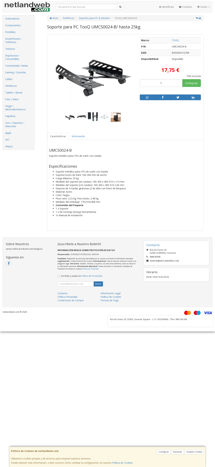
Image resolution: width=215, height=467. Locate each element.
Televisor (10, 48)
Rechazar (177, 451)
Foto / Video (12, 99)
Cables (8, 79)
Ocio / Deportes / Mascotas (14, 124)
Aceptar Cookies (194, 451)
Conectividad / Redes (16, 65)
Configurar (164, 451)
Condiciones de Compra (71, 300)
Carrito (203, 6)
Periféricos (11, 85)
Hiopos (9, 146)
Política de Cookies (122, 462)
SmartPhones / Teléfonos (13, 40)
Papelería (10, 116)
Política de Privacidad (90, 269)
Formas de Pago (110, 300)
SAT (7, 139)
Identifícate (166, 6)
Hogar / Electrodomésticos (15, 107)
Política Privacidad (67, 296)
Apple (8, 132)
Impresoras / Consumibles (12, 57)
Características (58, 136)
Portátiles (10, 32)
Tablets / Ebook (13, 92)
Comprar (191, 83)
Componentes (13, 25)
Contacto (185, 6)
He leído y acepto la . (82, 276)
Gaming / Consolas (15, 72)
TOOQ (175, 40)
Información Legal (110, 293)
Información (78, 136)
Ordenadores (12, 18)
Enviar (98, 283)
